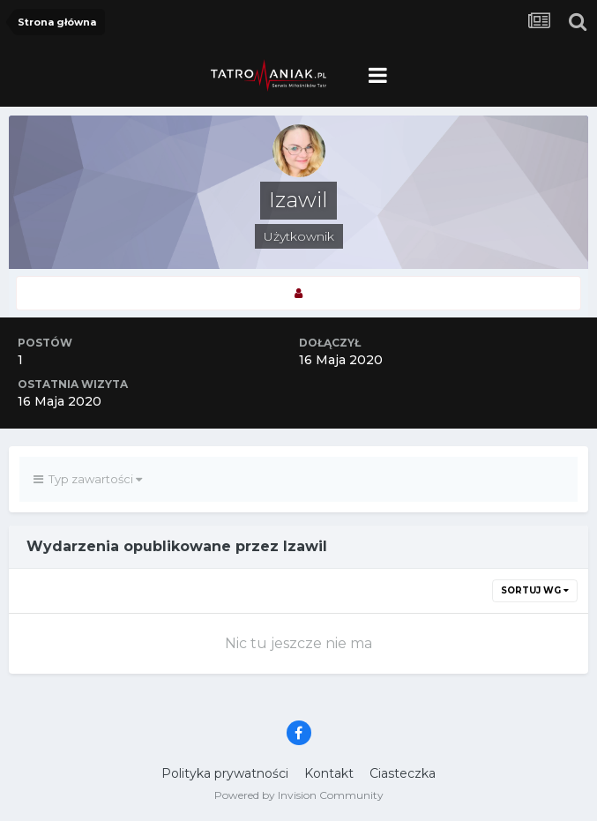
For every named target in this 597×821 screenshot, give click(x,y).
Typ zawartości (88, 479)
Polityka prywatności (224, 773)
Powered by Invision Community (299, 795)
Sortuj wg (535, 590)
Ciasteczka (402, 773)
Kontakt (329, 773)
